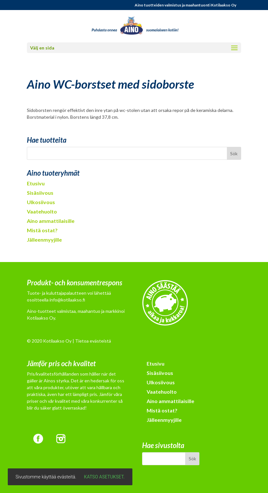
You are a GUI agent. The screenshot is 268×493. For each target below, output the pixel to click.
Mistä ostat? (42, 230)
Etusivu (36, 183)
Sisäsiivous (40, 193)
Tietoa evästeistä (93, 341)
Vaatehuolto (42, 211)
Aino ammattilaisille (50, 221)
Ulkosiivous (41, 202)
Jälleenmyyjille (44, 239)
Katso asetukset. (104, 476)
